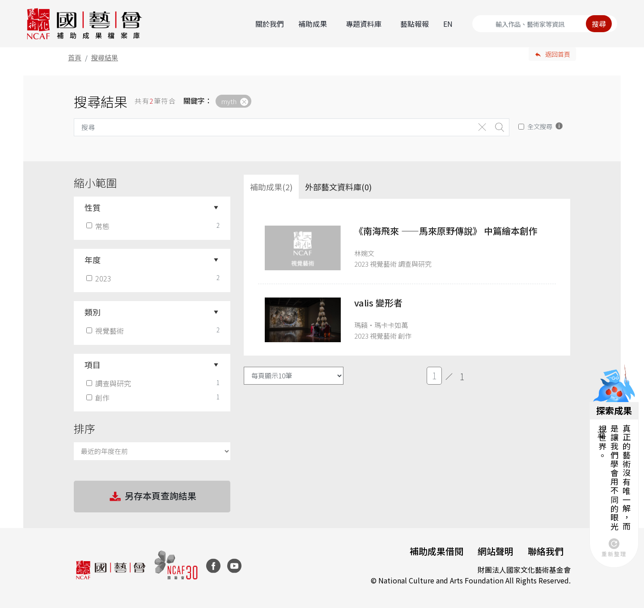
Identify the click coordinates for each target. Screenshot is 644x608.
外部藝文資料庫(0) (338, 187)
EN (448, 23)
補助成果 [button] (312, 23)
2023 (99, 278)
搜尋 (599, 23)
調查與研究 (109, 383)
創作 (99, 397)
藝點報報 (414, 23)
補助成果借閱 (436, 551)
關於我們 (269, 23)
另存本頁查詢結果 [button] (152, 496)
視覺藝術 (106, 330)
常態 (99, 226)
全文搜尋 (539, 126)
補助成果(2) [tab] (271, 187)
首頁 (74, 57)
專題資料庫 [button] (363, 23)
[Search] (544, 23)
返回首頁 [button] (557, 54)
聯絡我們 (546, 551)
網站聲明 (495, 551)
